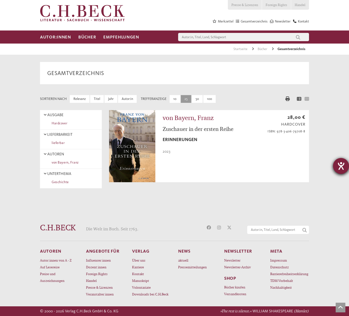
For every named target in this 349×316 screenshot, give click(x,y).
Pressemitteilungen (192, 267)
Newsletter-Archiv (237, 267)
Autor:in (127, 99)
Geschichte (59, 182)
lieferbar (57, 143)
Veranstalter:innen (100, 294)
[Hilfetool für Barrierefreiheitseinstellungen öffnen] (341, 166)
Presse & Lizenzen (244, 5)
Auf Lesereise (50, 267)
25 (186, 99)
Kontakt (138, 274)
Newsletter (232, 260)
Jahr (111, 99)
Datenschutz (279, 267)
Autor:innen (55, 37)
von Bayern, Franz (64, 162)
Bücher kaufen (234, 287)
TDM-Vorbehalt (281, 280)
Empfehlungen (121, 37)
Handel (300, 5)
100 (209, 99)
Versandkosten (235, 294)
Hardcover (58, 123)
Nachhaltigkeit (281, 287)
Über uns (138, 260)
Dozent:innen (96, 267)
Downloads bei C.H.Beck (150, 294)
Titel (97, 99)
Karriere (138, 267)
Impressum (278, 260)
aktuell (183, 260)
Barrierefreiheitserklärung (289, 274)
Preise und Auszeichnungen (52, 277)
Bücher (87, 37)
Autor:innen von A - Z (55, 260)
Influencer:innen (98, 260)
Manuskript (140, 280)
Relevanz (79, 99)
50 (197, 99)
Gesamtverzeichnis (291, 49)
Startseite (240, 49)
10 (174, 99)
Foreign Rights (276, 5)
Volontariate (141, 287)
